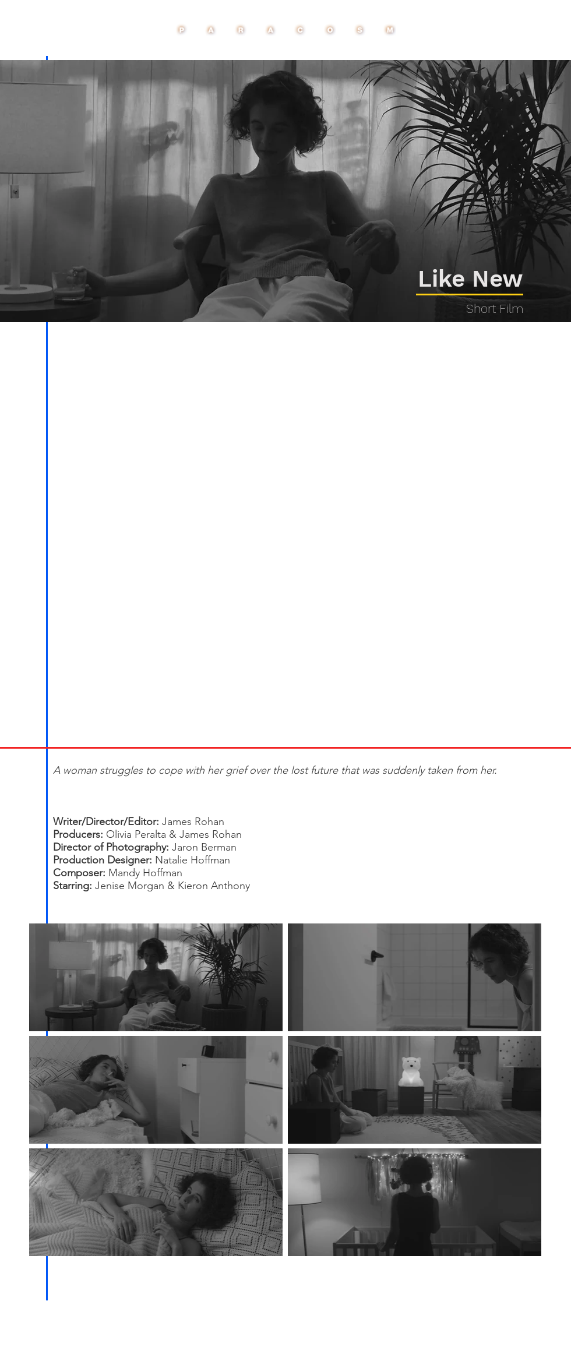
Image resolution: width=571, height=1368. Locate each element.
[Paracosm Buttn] (285, 30)
